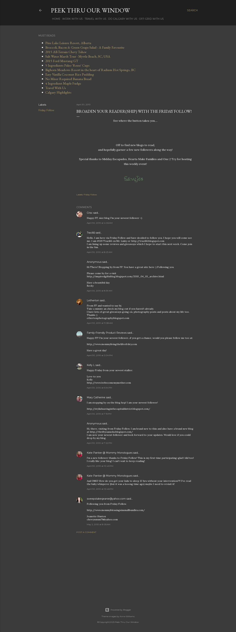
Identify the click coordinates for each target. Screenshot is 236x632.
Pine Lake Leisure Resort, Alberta (68, 43)
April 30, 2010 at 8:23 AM (99, 252)
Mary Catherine (96, 397)
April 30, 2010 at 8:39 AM (99, 290)
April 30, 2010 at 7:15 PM (99, 413)
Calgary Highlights (58, 92)
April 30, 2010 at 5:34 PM (99, 387)
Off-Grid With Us (150, 18)
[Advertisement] (135, 566)
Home (55, 18)
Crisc (89, 212)
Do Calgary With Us (121, 18)
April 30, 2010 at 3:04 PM (100, 355)
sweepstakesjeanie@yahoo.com (106, 498)
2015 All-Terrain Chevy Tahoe (65, 52)
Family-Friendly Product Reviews (107, 332)
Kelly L (91, 365)
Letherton (93, 300)
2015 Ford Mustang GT (61, 61)
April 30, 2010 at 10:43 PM (100, 466)
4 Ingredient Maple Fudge (63, 83)
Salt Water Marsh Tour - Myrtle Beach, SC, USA (77, 56)
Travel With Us (94, 18)
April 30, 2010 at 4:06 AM (100, 223)
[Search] (192, 10)
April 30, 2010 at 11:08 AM (100, 323)
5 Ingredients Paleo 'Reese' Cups (67, 65)
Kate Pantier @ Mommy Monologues (109, 452)
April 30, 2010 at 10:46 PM (100, 489)
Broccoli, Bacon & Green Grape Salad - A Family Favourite (84, 47)
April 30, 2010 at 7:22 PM (99, 443)
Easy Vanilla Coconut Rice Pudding (69, 74)
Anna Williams (127, 616)
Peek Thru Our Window (90, 10)
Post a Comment (86, 532)
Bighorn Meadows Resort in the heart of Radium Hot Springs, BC (90, 70)
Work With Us (71, 18)
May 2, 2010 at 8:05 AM (98, 524)
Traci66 (91, 232)
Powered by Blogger (118, 610)
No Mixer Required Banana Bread (68, 79)
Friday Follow (46, 110)
